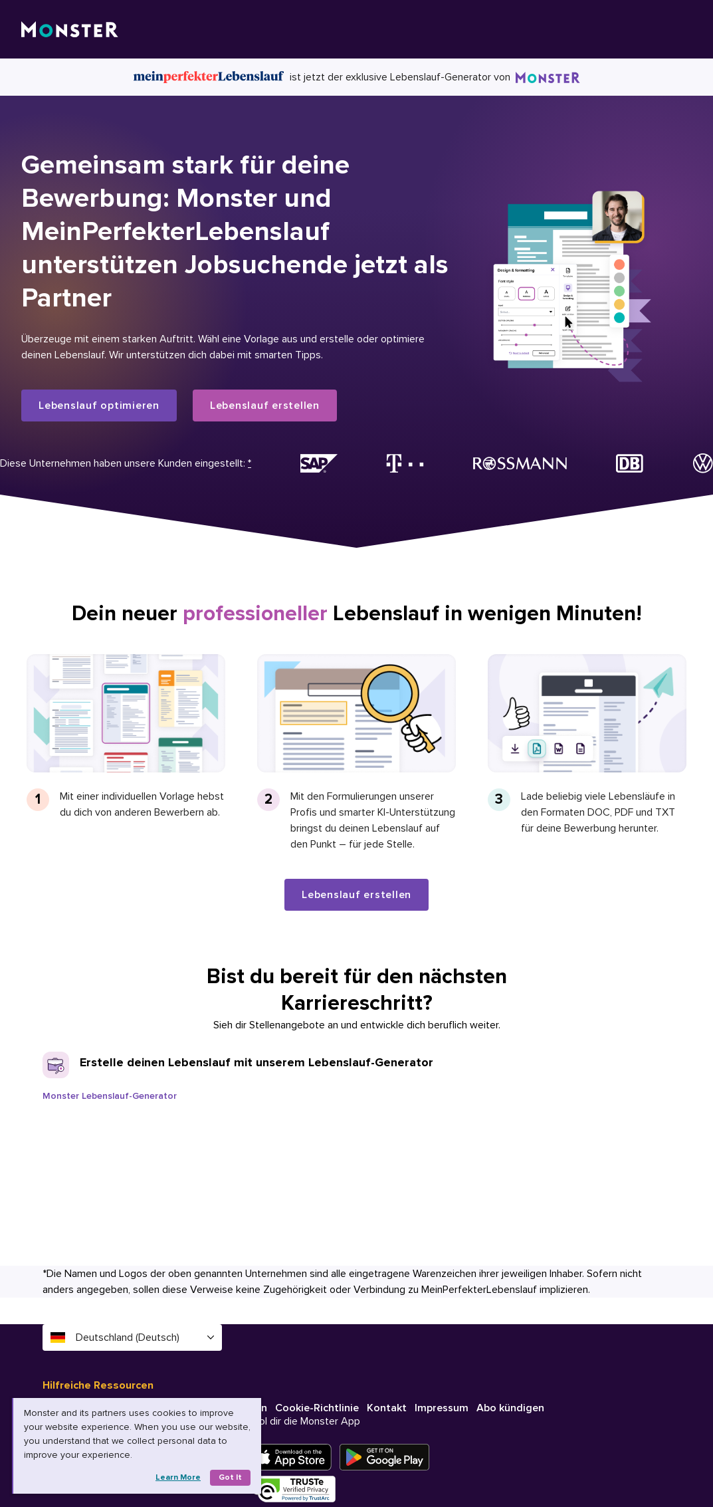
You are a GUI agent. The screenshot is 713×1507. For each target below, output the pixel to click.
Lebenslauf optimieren (99, 405)
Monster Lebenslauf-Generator (110, 1095)
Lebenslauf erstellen (265, 405)
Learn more (178, 1477)
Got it (230, 1477)
